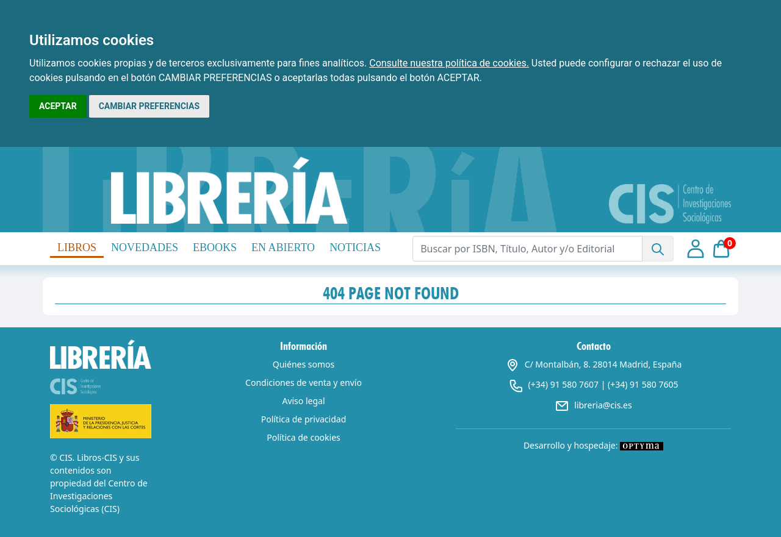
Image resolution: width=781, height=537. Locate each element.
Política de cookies (303, 437)
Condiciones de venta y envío (303, 382)
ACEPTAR (58, 106)
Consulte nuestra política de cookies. (449, 63)
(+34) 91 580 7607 (563, 384)
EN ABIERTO (283, 247)
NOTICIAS (355, 247)
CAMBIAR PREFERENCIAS (149, 106)
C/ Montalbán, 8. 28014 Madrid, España (593, 364)
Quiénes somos (303, 364)
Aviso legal (303, 401)
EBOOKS (215, 247)
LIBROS (76, 247)
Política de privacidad (304, 419)
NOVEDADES (144, 247)
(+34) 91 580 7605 (643, 384)
